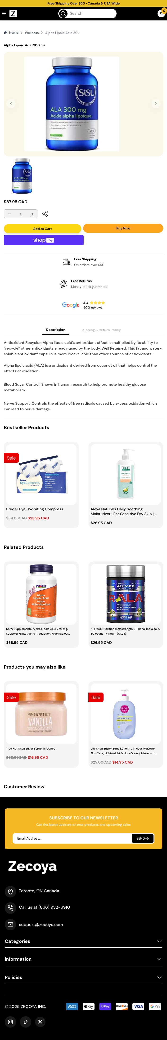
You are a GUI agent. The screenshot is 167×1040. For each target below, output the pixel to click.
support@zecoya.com (41, 924)
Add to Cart (42, 229)
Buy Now (123, 228)
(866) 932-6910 (54, 907)
